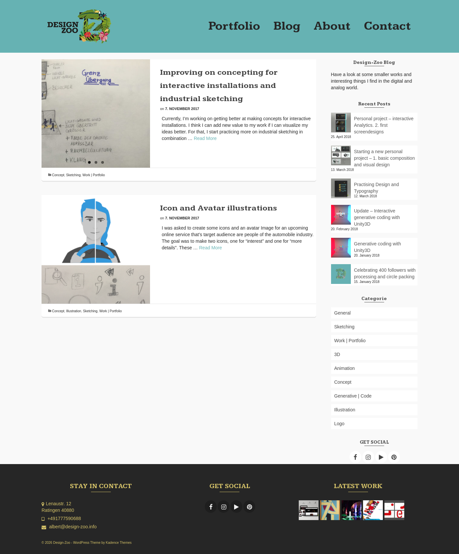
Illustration (73, 311)
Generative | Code (353, 396)
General (342, 313)
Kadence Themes (119, 542)
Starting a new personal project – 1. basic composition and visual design (384, 158)
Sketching (73, 175)
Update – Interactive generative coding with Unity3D (377, 217)
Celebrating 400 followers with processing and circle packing (385, 273)
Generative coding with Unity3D (377, 247)
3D (337, 354)
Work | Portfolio (93, 175)
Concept (58, 175)
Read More (205, 138)
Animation (344, 368)
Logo (339, 423)
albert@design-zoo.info (69, 526)
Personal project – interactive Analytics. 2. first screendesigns (384, 125)
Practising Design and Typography (376, 188)
